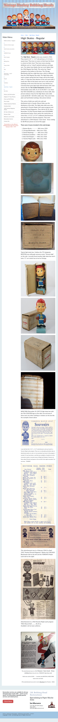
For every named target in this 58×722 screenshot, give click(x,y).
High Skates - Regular (8, 86)
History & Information (12, 713)
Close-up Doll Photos (9, 99)
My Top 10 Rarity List (9, 112)
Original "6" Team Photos (9, 96)
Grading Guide (7, 106)
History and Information (9, 94)
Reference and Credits (9, 116)
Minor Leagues (7, 57)
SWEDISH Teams (7, 53)
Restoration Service (8, 119)
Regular (5, 78)
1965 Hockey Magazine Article (9, 109)
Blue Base (6, 91)
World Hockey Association (9, 49)
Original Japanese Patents (10, 103)
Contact (32, 713)
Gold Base (6, 82)
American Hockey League (9, 44)
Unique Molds (7, 65)
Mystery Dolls (7, 114)
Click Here (8, 701)
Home (4, 713)
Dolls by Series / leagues (9, 40)
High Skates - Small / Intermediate (8, 74)
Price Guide (6, 101)
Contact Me (6, 121)
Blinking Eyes (6, 61)
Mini (5, 69)
